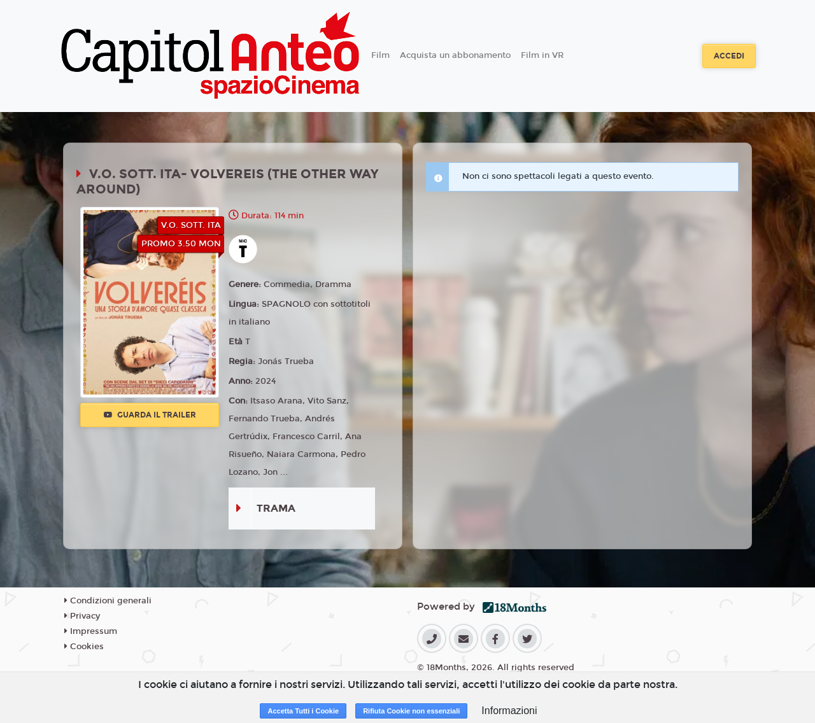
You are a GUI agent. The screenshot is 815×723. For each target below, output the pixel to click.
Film (380, 55)
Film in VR (542, 55)
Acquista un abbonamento (455, 55)
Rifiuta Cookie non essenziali (411, 711)
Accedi (729, 56)
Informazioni (509, 710)
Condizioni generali (108, 601)
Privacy (82, 616)
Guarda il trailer (150, 415)
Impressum (90, 631)
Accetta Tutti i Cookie (303, 711)
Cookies (84, 647)
